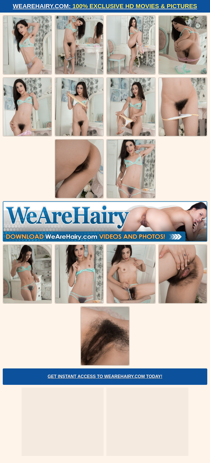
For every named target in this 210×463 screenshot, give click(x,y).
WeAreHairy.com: (105, 6)
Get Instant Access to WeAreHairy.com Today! (105, 376)
